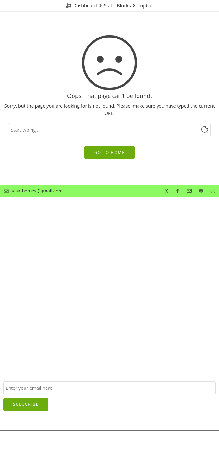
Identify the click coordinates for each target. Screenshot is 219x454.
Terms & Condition (23, 251)
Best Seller (14, 262)
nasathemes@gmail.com (36, 191)
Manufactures (18, 272)
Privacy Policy (17, 241)
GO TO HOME (109, 152)
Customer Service (22, 230)
